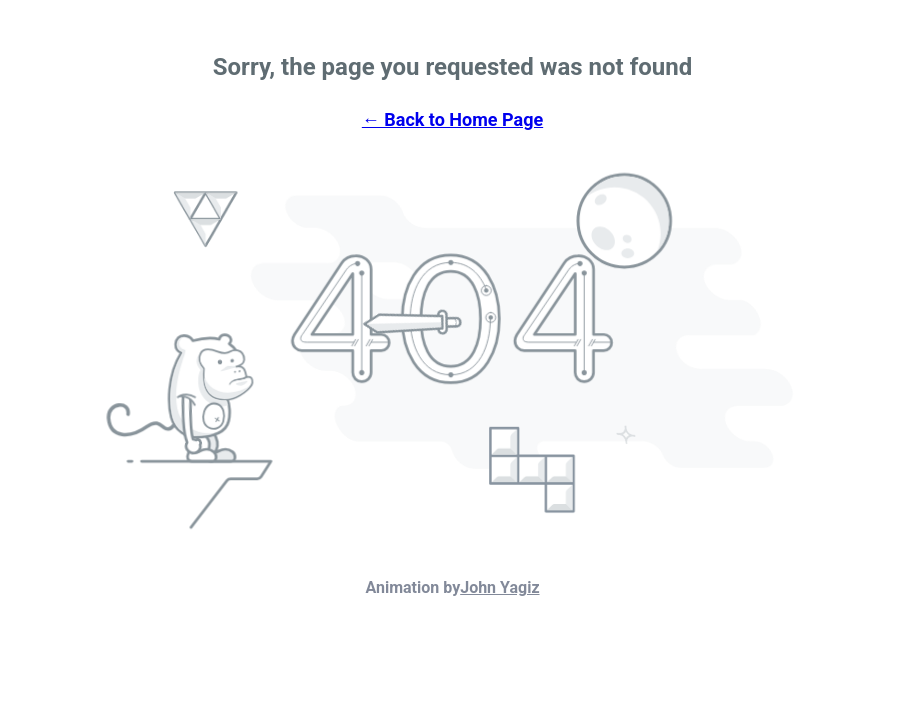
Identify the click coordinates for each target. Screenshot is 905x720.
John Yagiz (499, 587)
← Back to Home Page (452, 119)
